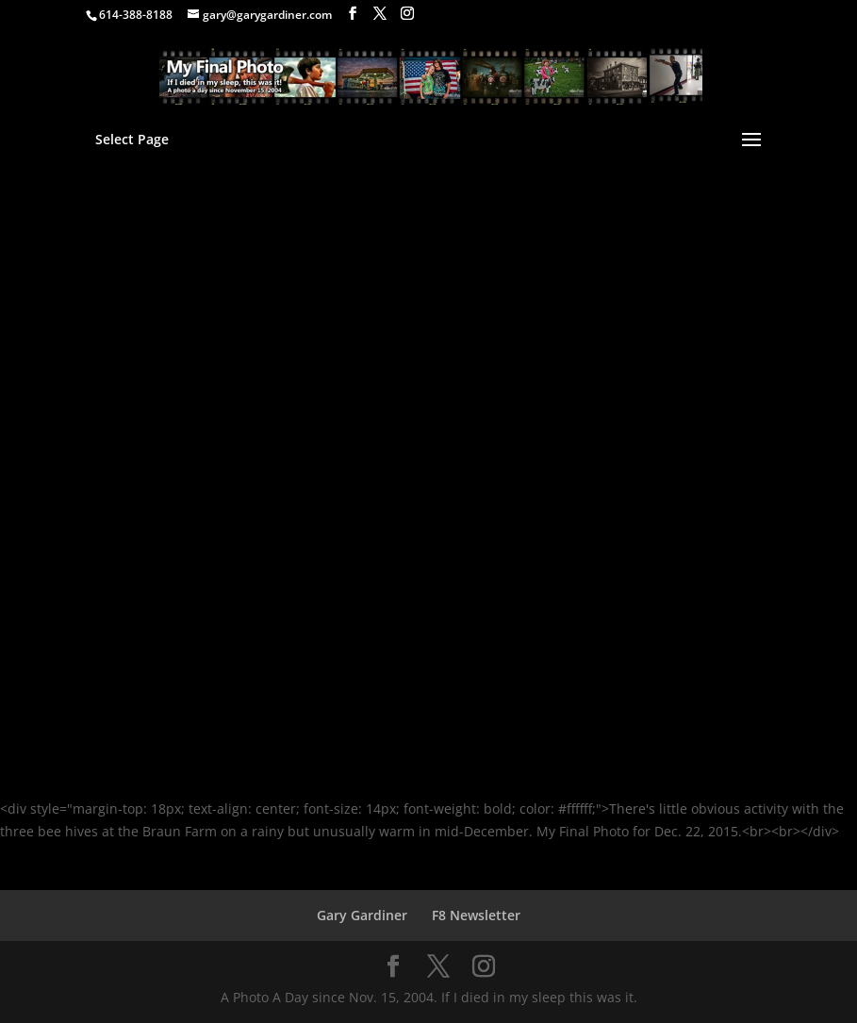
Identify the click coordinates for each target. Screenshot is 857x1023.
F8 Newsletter (476, 915)
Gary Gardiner (362, 915)
